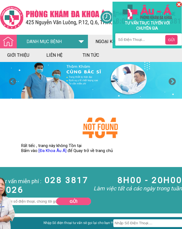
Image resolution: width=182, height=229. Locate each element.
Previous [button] (11, 80)
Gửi (74, 201)
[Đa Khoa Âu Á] (52, 150)
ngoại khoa (108, 41)
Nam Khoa (9, 224)
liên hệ (54, 55)
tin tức (91, 55)
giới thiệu (18, 55)
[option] (91, 80)
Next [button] (171, 80)
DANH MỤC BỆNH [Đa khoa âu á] (32, 42)
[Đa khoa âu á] (50, 17)
